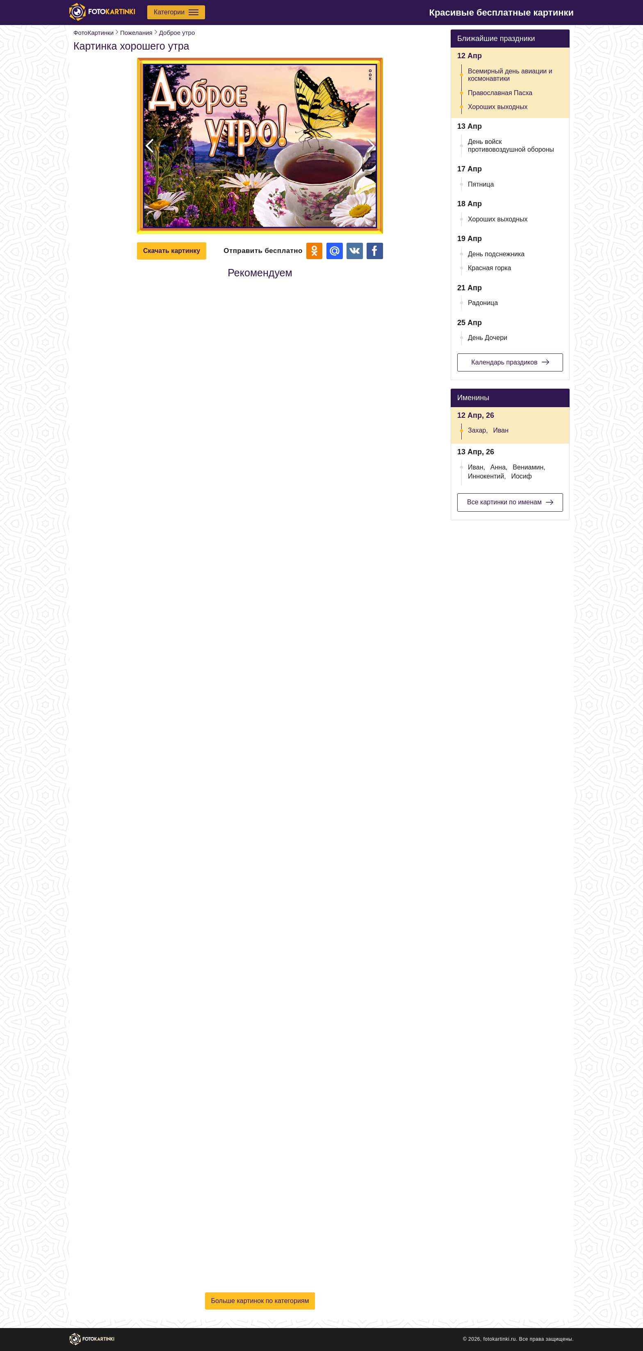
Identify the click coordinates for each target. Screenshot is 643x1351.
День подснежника (496, 254)
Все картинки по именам (510, 502)
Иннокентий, (487, 476)
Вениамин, (529, 467)
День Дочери (487, 337)
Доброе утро (177, 32)
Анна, (499, 467)
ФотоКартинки (93, 32)
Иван (500, 430)
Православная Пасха (500, 92)
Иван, (476, 467)
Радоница (483, 302)
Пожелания (136, 32)
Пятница (481, 184)
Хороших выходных (497, 106)
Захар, (478, 430)
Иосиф (521, 476)
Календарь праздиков (510, 362)
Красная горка (489, 267)
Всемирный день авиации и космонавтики (510, 75)
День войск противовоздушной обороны (511, 145)
